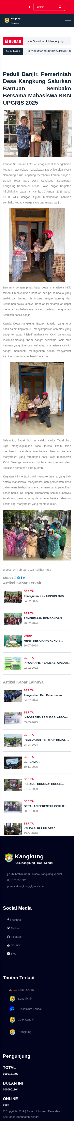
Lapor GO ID (21, 990)
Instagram (15, 936)
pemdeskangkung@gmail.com (26, 886)
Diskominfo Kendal (24, 1009)
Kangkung (19, 1032)
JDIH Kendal (20, 1020)
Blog (11, 953)
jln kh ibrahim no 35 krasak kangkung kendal (34, 874)
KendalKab (19, 999)
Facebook (14, 919)
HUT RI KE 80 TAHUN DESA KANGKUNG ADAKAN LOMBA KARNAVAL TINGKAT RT (51, 52)
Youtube (14, 945)
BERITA (29, 591)
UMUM (28, 635)
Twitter (13, 928)
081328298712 (16, 880)
